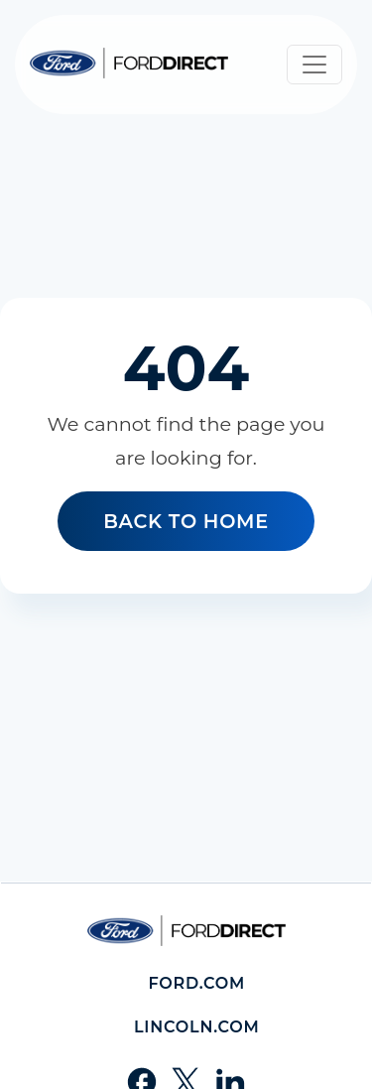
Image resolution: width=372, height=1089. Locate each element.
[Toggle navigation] (314, 64)
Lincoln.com (197, 1027)
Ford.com (196, 983)
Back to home (186, 521)
